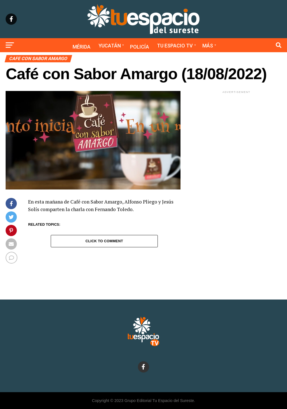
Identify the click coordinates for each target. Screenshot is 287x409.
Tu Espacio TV (175, 46)
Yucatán (110, 46)
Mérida (82, 47)
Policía (139, 47)
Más (207, 46)
